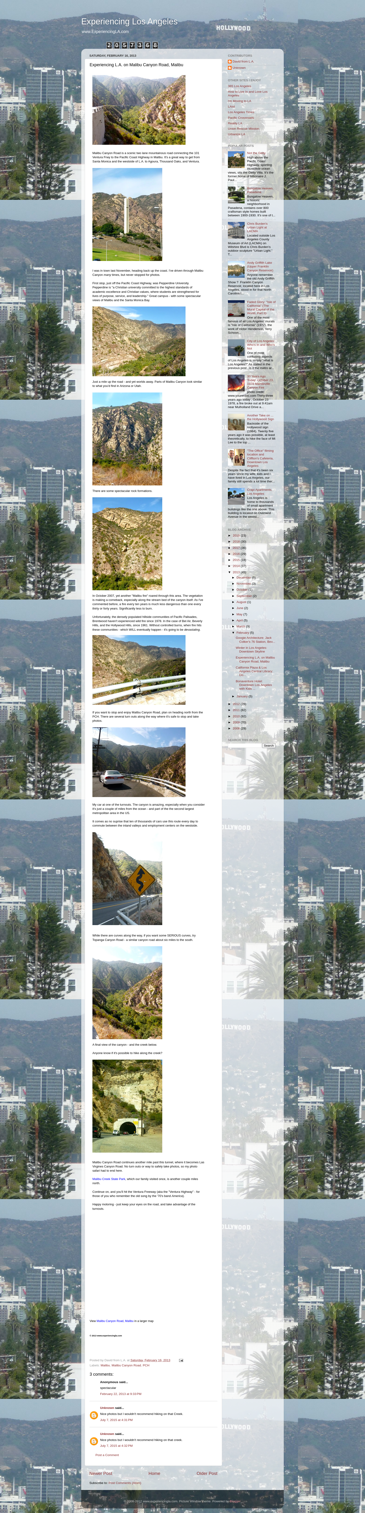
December (244, 577)
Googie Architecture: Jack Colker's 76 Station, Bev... (255, 639)
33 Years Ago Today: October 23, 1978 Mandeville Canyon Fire (260, 382)
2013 (237, 572)
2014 (237, 566)
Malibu (105, 1365)
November (244, 583)
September (245, 596)
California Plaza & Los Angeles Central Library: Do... (254, 671)
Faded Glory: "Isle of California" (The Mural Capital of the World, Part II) (261, 307)
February (243, 632)
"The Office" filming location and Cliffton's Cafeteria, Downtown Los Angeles (260, 458)
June (240, 608)
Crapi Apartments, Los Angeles (259, 491)
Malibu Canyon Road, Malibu (115, 1321)
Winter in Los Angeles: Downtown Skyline (251, 649)
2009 (237, 722)
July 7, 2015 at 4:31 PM (116, 1420)
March (241, 626)
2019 (237, 535)
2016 (237, 554)
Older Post (207, 1473)
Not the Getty (256, 153)
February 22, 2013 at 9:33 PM (120, 1394)
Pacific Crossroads (241, 117)
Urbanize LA (236, 134)
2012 (237, 704)
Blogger (235, 1501)
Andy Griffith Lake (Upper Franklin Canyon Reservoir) (260, 266)
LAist (231, 106)
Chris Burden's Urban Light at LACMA (257, 227)
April (240, 620)
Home (154, 1473)
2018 (237, 541)
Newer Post (100, 1473)
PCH (146, 1365)
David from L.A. (243, 61)
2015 (237, 560)
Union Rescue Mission (243, 128)
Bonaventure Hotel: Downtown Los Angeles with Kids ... (254, 684)
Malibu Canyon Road (126, 1365)
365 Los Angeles (239, 86)
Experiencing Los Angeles (129, 21)
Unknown (107, 1408)
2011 (237, 710)
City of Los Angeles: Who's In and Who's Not (261, 344)
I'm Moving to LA (239, 101)
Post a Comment (107, 1455)
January (243, 696)
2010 (237, 716)
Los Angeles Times (241, 112)
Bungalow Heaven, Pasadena (260, 190)
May (240, 614)
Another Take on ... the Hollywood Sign (260, 417)
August (242, 602)
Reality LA (235, 123)
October (243, 589)
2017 (237, 548)
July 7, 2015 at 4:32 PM (116, 1445)
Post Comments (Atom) (125, 1483)
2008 (237, 728)
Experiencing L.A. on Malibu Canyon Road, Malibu (255, 659)
